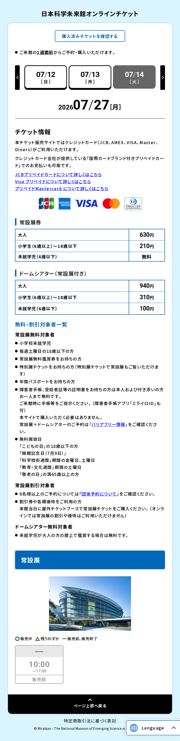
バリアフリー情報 (108, 424)
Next (162, 77)
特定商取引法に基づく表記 (90, 721)
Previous (17, 77)
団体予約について (99, 494)
